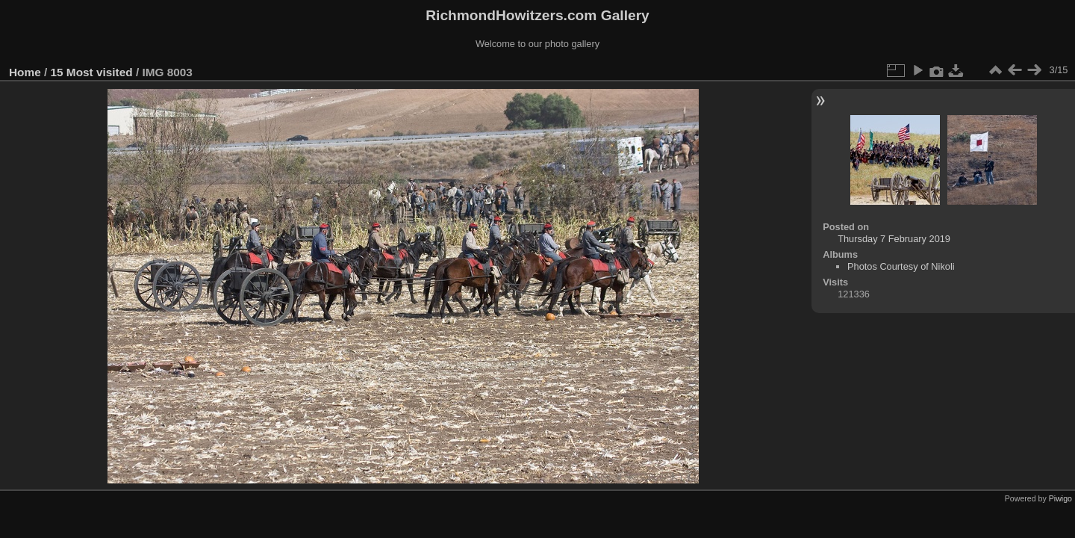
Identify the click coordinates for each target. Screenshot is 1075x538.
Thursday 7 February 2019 (894, 238)
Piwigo (1060, 498)
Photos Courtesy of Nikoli (901, 266)
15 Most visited (92, 72)
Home (25, 72)
